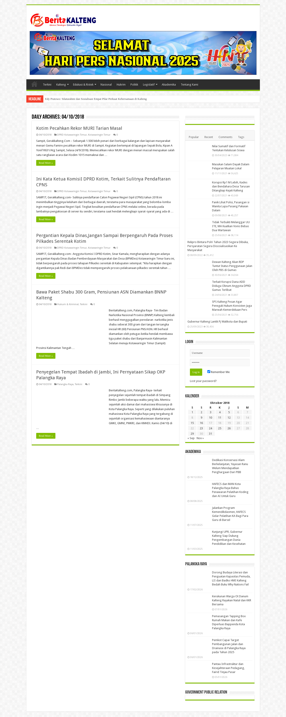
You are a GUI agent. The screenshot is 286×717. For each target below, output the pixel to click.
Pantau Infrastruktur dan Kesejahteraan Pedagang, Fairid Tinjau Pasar (228, 668)
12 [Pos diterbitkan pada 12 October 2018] (229, 417)
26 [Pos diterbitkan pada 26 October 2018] (229, 428)
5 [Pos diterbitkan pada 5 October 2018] (229, 412)
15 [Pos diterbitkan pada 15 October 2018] (192, 423)
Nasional (106, 84)
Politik (134, 84)
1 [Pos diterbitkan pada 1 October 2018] (192, 412)
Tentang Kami (189, 84)
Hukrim (121, 84)
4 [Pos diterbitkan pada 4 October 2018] (220, 412)
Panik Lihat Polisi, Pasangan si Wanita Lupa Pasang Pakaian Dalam (230, 206)
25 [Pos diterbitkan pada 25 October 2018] (219, 428)
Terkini (47, 84)
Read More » (46, 162)
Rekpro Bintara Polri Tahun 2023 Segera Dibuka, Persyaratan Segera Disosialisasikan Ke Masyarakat (217, 246)
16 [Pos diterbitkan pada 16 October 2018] (201, 423)
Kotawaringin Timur (99, 134)
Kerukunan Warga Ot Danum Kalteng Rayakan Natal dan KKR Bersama (231, 600)
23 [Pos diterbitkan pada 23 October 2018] (201, 428)
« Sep (191, 438)
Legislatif (149, 84)
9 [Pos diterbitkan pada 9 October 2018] (201, 417)
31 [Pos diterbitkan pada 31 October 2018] (210, 433)
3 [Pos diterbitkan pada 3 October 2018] (210, 412)
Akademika (169, 84)
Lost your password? (203, 381)
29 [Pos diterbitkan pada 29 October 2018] (192, 433)
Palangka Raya (65, 384)
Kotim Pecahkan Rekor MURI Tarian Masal (79, 128)
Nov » (200, 438)
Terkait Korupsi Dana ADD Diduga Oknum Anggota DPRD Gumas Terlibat (231, 285)
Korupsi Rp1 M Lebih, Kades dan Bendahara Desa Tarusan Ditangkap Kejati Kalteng (231, 186)
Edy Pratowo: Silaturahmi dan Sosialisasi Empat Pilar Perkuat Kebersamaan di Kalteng (96, 99)
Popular (194, 137)
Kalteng (61, 84)
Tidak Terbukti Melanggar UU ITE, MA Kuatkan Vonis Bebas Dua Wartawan (231, 226)
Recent (208, 137)
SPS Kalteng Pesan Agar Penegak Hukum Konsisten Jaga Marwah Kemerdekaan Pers (232, 305)
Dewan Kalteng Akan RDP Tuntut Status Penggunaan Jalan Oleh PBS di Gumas (232, 266)
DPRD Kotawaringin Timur (72, 134)
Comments (225, 137)
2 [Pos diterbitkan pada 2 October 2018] (201, 412)
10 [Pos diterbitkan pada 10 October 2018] (210, 417)
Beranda (34, 84)
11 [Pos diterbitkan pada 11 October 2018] (219, 417)
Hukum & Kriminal (68, 304)
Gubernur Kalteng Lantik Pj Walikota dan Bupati (217, 321)
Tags (241, 137)
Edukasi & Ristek (83, 84)
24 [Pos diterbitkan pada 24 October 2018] (210, 428)
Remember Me (218, 372)
